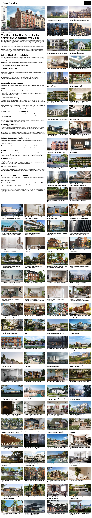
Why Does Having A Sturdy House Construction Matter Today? (32, 514)
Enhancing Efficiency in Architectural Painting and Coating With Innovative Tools (57, 118)
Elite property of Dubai (30, 398)
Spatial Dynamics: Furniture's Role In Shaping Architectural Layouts (10, 316)
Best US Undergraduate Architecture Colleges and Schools (33, 415)
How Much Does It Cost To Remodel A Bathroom (10, 382)
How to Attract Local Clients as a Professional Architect (32, 234)
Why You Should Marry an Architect (78, 200)
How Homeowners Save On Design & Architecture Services (33, 349)
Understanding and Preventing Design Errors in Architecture (11, 267)
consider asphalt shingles (14, 44)
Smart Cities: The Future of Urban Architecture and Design (55, 366)
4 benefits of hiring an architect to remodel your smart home (80, 497)
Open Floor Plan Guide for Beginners (33, 430)
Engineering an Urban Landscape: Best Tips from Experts (56, 86)
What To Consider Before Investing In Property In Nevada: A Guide (10, 497)
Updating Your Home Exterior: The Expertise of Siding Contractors (78, 283)
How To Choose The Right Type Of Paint (56, 447)
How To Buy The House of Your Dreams (56, 463)
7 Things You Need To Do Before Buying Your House (11, 514)
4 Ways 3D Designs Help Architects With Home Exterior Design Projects (79, 53)
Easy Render (3, 32)
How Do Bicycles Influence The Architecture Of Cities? (77, 415)
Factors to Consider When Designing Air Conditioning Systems (56, 497)
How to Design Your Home (31, 496)
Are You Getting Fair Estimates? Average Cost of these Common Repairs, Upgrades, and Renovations (12, 234)
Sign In (81, 3)
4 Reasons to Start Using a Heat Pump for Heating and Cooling (57, 398)
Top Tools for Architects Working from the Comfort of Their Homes (11, 349)
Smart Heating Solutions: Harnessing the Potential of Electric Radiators (11, 250)
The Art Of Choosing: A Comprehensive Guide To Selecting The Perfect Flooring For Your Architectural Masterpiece (34, 316)
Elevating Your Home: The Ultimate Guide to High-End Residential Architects (57, 135)
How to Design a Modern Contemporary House (11, 481)
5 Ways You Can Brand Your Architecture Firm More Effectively (79, 398)
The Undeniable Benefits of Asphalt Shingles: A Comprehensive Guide (20, 36)
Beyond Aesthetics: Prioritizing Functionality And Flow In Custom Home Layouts (79, 300)
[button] (69, 3)
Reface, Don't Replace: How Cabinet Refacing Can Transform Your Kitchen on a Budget (34, 300)
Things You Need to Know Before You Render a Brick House (33, 283)
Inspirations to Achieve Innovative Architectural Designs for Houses (10, 398)
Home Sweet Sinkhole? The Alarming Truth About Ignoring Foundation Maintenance (80, 316)
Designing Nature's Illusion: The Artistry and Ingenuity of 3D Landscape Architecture (79, 382)
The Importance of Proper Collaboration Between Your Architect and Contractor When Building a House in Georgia (79, 217)
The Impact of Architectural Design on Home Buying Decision (33, 267)
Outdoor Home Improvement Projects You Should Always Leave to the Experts (57, 431)
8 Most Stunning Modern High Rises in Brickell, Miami (79, 69)
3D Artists (61, 3)
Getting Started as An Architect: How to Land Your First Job (11, 366)
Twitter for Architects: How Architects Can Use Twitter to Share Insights (79, 118)
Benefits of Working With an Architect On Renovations (56, 283)
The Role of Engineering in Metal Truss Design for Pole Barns (56, 217)
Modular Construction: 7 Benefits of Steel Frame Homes (34, 366)
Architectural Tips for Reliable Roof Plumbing (55, 250)
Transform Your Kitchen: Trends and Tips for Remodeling (11, 300)
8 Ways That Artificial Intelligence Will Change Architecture (78, 168)
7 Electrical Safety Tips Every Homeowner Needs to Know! (79, 151)
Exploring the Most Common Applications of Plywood (34, 250)
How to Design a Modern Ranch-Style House (56, 514)
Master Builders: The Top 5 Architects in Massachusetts (79, 250)
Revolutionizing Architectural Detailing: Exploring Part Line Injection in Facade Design (11, 217)
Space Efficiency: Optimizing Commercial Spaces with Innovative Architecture (57, 349)
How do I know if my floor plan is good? (34, 381)
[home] (9, 3)
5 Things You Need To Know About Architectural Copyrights (10, 448)
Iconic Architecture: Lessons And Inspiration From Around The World (33, 448)
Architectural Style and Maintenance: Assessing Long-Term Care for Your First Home (79, 349)
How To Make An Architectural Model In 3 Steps (79, 267)
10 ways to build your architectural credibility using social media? (55, 20)
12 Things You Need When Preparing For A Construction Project (34, 464)
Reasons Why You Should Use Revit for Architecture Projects (56, 316)
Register (88, 3)
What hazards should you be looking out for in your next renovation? (79, 135)
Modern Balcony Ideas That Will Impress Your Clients (79, 514)
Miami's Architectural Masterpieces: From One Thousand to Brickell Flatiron (79, 234)
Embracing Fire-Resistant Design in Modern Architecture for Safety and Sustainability (78, 184)
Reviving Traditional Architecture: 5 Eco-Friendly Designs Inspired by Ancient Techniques (56, 333)
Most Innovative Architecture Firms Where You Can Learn (57, 234)
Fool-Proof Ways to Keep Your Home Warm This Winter (80, 448)
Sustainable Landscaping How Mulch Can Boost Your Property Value (79, 86)
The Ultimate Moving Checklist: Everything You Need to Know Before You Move (12, 431)
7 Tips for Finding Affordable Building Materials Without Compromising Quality (56, 382)
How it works (54, 3)
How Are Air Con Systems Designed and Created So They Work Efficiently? (11, 415)
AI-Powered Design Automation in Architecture (55, 36)
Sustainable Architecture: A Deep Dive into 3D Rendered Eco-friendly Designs (80, 102)
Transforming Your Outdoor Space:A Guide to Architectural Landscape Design (57, 267)
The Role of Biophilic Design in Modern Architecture (56, 201)
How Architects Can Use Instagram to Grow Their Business (80, 464)
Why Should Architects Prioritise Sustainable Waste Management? (55, 102)
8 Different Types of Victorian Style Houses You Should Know (35, 481)
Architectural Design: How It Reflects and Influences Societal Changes (11, 283)
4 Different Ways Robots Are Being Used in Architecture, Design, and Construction (57, 151)
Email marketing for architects (77, 480)
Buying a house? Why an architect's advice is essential (12, 464)
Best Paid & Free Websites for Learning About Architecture (56, 481)
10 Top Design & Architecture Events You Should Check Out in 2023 (56, 415)
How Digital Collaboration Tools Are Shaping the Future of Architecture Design (57, 53)
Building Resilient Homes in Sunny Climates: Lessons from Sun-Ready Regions (10, 333)
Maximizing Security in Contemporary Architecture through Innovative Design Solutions (56, 184)
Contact (75, 3)
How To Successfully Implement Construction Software (77, 333)
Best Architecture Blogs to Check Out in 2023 (34, 333)
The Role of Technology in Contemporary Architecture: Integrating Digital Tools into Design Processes (80, 36)
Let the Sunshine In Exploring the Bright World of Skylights (56, 69)
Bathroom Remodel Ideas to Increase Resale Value (55, 300)
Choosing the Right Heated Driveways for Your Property (79, 431)
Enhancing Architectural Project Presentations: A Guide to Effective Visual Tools (79, 20)
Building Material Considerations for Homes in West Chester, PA (55, 168)
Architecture (9, 32)
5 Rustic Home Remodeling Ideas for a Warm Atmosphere (79, 366)
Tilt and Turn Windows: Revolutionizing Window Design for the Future (34, 217)
